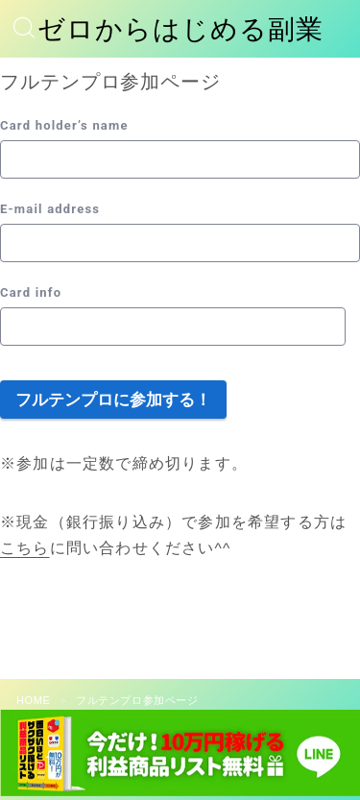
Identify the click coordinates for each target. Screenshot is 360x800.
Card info (30, 292)
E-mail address (50, 209)
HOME (33, 700)
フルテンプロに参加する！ (113, 399)
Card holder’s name (64, 125)
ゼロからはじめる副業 (180, 29)
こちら (25, 548)
